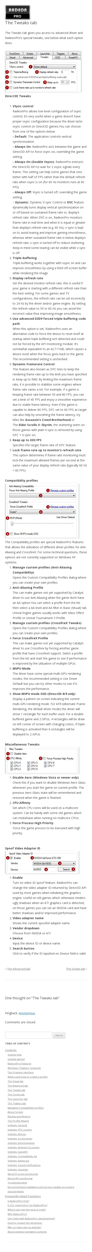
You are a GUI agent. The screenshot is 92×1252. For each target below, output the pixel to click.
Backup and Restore (19, 1116)
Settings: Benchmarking (21, 1143)
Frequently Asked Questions (23, 1196)
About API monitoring (20, 1178)
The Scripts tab (75, 969)
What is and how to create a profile (28, 1076)
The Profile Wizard (18, 1120)
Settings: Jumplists (18, 1169)
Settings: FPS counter (20, 1129)
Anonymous (27, 1013)
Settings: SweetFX (18, 1151)
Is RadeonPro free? (18, 1200)
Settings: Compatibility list (22, 1156)
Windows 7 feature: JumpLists (24, 1067)
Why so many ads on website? (24, 1227)
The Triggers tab (17, 1103)
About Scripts (15, 1112)
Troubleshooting (17, 1182)
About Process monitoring (23, 1173)
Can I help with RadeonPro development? (31, 1218)
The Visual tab (15, 1081)
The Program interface (21, 1072)
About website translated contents (27, 1231)
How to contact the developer (25, 1222)
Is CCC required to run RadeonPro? (27, 1205)
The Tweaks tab (16, 1090)
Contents (11, 1050)
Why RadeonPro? (17, 1214)
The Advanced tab (18, 969)
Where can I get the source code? (27, 1209)
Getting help (15, 1054)
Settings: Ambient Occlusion (24, 1147)
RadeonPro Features (19, 1063)
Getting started (16, 1059)
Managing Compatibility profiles (26, 1107)
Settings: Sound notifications (24, 1165)
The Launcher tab (18, 1098)
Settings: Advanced (18, 1160)
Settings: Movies (17, 1134)
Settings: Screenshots (20, 1138)
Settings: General (17, 1125)
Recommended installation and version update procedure (41, 1187)
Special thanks (16, 1191)
